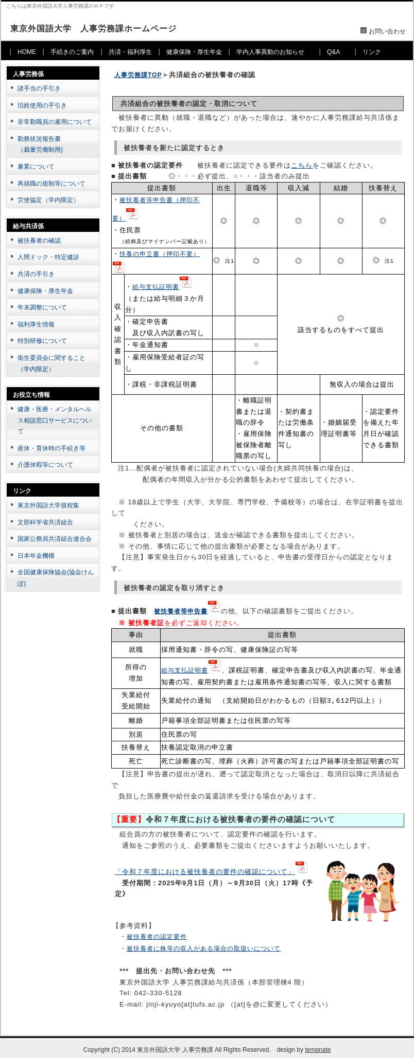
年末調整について (42, 307)
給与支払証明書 (155, 284)
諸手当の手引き (39, 88)
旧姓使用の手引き (42, 105)
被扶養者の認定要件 (157, 932)
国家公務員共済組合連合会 (55, 538)
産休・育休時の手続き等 (51, 448)
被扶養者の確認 (39, 240)
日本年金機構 (36, 555)
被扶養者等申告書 (181, 608)
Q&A (333, 52)
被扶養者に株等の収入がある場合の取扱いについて (204, 944)
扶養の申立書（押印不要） (159, 252)
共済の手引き (36, 274)
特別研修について (42, 340)
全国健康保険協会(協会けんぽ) (56, 578)
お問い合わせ (387, 31)
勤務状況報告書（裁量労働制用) (40, 144)
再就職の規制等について (51, 183)
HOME (27, 52)
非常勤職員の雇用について (55, 121)
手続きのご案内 (72, 52)
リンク (372, 52)
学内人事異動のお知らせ (270, 52)
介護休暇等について (45, 464)
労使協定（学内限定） (48, 200)
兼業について (36, 166)
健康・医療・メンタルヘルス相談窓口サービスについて (55, 420)
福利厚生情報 (36, 324)
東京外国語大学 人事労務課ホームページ (93, 28)
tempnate (318, 1045)
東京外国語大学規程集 (48, 505)
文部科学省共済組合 (45, 522)
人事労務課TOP (138, 75)
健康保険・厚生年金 (194, 52)
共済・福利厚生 (130, 52)
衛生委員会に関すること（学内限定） (51, 363)
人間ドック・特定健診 (48, 257)
